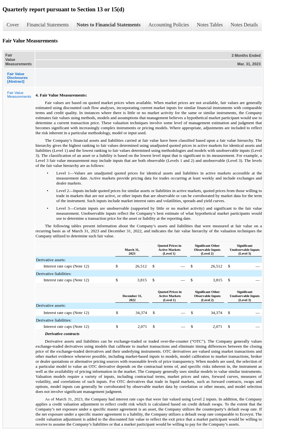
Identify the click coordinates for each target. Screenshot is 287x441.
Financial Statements (48, 24)
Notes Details (244, 24)
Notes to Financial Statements (109, 24)
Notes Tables (210, 24)
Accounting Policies (168, 24)
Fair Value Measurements (19, 94)
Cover (13, 24)
